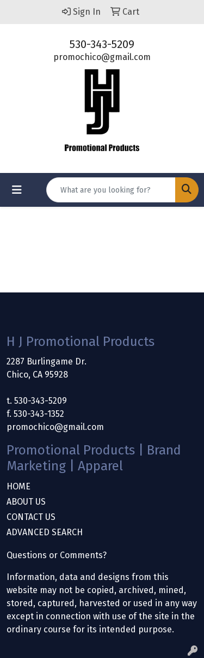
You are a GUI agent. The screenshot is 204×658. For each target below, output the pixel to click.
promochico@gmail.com (102, 57)
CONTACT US (31, 517)
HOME (18, 486)
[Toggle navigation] (16, 190)
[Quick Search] (111, 189)
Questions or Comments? (57, 555)
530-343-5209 (102, 44)
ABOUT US (26, 502)
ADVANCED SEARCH (45, 532)
